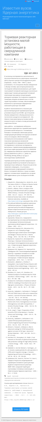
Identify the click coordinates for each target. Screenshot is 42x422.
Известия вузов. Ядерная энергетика (21, 10)
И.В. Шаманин (11, 64)
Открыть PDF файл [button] (21, 409)
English (28, 1)
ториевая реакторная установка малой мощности (20, 378)
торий (9, 376)
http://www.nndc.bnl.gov (15, 201)
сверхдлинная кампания (12, 380)
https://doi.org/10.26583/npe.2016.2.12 (19, 69)
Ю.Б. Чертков (8, 66)
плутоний (15, 376)
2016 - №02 (18, 59)
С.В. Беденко (22, 64)
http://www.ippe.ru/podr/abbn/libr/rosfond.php (22, 213)
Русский (35, 1)
